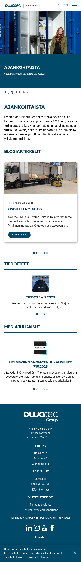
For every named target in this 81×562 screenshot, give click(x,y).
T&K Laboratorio (40, 484)
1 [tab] (34, 253)
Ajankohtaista (40, 463)
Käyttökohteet (40, 489)
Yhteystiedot (40, 497)
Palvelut (40, 471)
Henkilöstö (40, 453)
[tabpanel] (40, 202)
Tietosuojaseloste (40, 504)
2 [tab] (37, 253)
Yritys (40, 446)
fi (59, 5)
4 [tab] (44, 253)
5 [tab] (47, 253)
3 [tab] (40, 253)
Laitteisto (40, 478)
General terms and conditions (40, 510)
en (66, 5)
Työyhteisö (40, 458)
